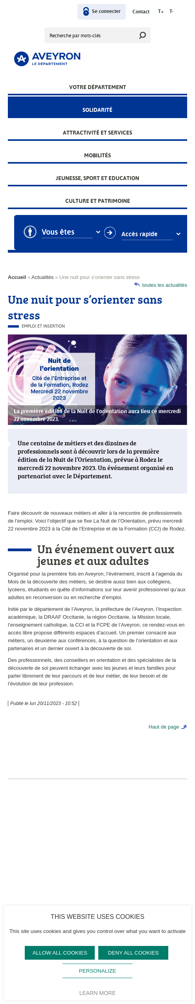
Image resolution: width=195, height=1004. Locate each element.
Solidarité (97, 110)
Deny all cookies (133, 953)
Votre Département (97, 87)
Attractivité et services (97, 132)
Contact (140, 12)
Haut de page (164, 727)
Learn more (97, 993)
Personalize (97, 971)
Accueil (17, 277)
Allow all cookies (60, 953)
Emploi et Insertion (43, 326)
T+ (161, 11)
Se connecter (106, 11)
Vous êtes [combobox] (65, 232)
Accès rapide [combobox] (147, 234)
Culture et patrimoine (97, 201)
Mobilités (97, 155)
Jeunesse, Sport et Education (97, 178)
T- (171, 11)
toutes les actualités (164, 285)
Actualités (42, 277)
